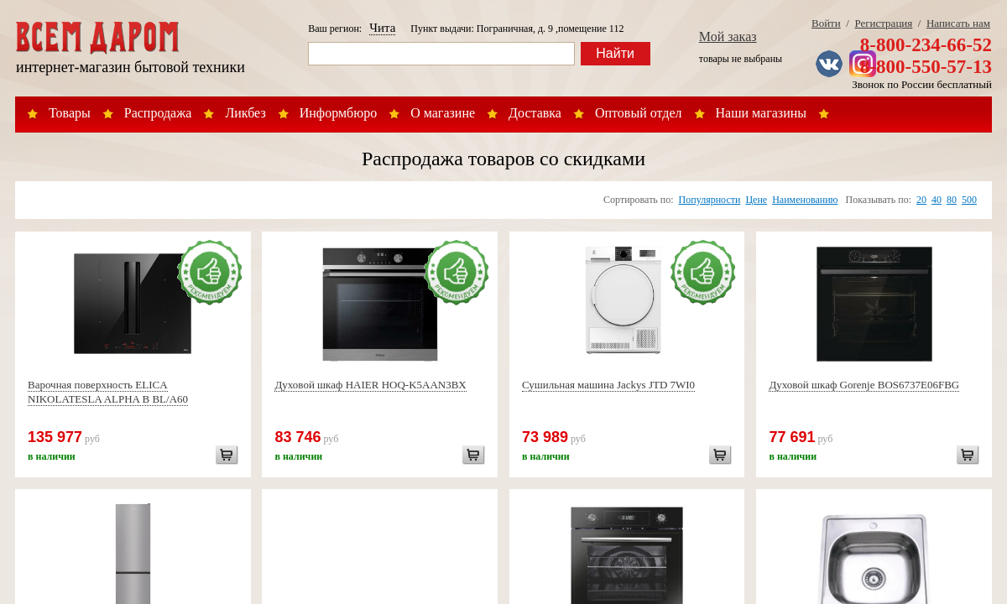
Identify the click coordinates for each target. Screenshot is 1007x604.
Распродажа (158, 113)
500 (969, 200)
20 (921, 200)
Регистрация (883, 23)
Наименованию (804, 200)
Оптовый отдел (638, 113)
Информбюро (338, 113)
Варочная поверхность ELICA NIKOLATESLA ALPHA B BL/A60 (108, 391)
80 (952, 200)
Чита (382, 27)
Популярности (710, 200)
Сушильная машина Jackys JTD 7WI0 (608, 384)
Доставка (535, 113)
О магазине (442, 113)
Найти (615, 53)
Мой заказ (728, 36)
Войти (826, 23)
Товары (70, 113)
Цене (756, 200)
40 (936, 200)
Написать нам (958, 23)
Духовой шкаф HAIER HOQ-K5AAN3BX (370, 384)
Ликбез (245, 113)
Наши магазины (761, 113)
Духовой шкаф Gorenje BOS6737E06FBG (864, 384)
